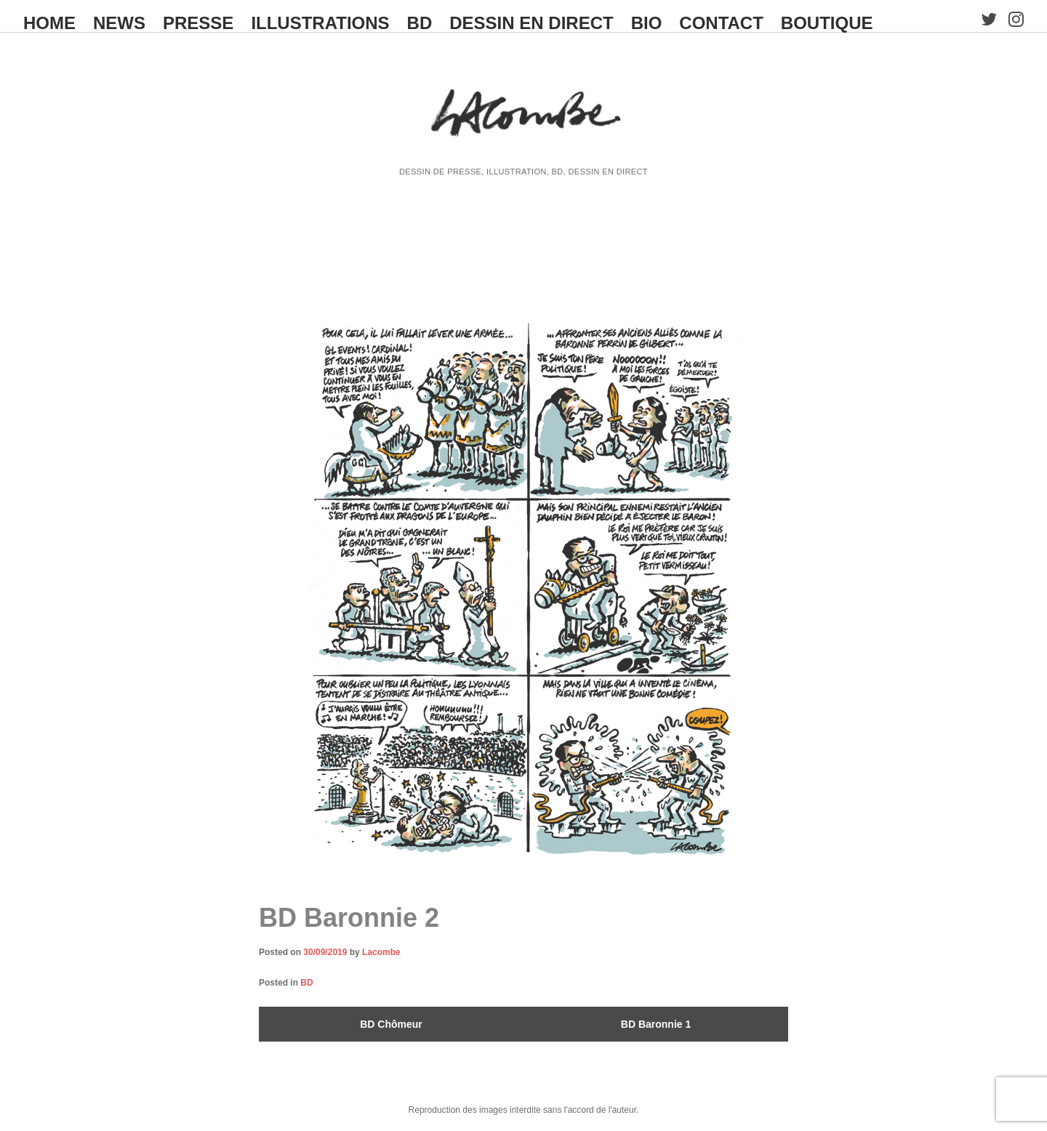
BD (420, 23)
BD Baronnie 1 (656, 1024)
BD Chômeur (391, 1024)
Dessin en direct (531, 23)
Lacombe (381, 952)
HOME (49, 23)
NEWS (119, 23)
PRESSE (198, 23)
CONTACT (721, 23)
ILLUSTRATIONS (320, 23)
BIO (646, 23)
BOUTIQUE (827, 23)
